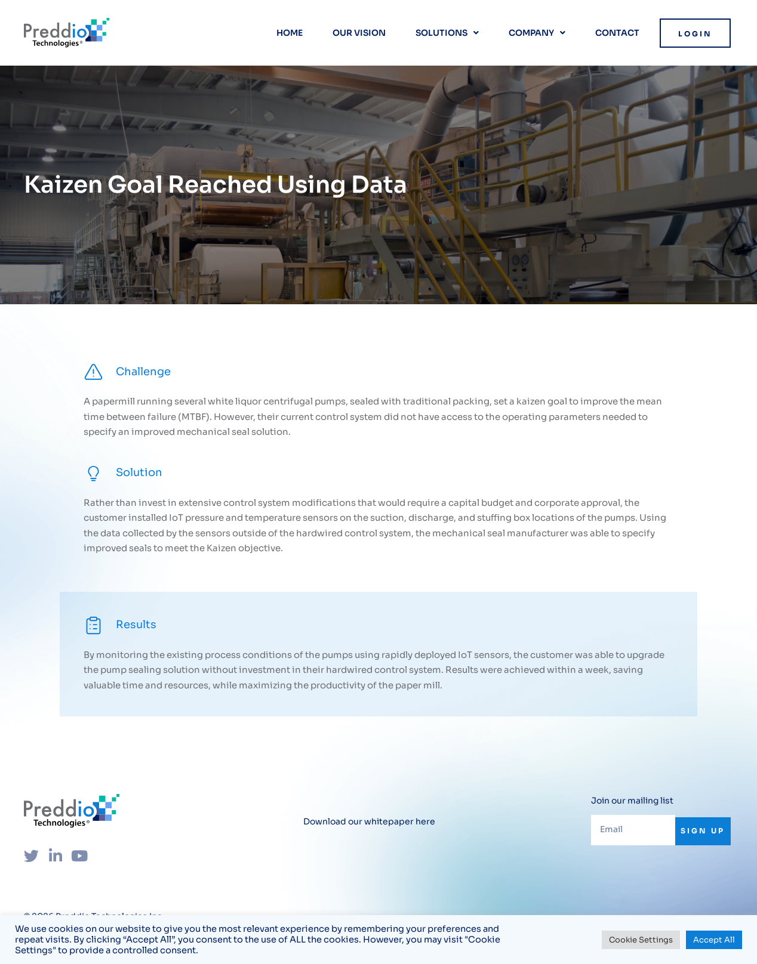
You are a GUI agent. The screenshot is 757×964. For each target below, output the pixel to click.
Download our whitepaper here (369, 821)
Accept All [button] (714, 940)
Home (289, 32)
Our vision (359, 32)
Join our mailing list (632, 800)
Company (537, 33)
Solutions (447, 33)
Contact (617, 32)
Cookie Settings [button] (641, 940)
